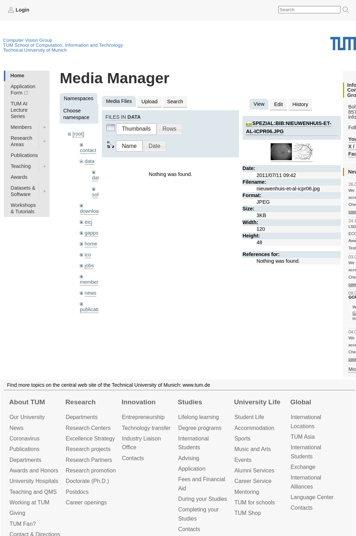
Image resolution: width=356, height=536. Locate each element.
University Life (257, 402)
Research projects (88, 449)
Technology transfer (146, 428)
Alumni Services (254, 470)
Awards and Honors (33, 470)
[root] (78, 134)
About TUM (27, 402)
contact (88, 150)
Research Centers (88, 428)
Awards (19, 177)
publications (93, 309)
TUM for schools (254, 502)
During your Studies (202, 499)
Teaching (21, 166)
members (90, 282)
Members (21, 127)
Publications (24, 155)
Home (17, 75)
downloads (92, 211)
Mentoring (246, 492)
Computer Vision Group (27, 40)
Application (191, 469)
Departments (25, 460)
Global (300, 402)
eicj (88, 222)
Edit (278, 104)
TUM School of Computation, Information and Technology (63, 45)
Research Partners (89, 460)
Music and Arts (252, 449)
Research (80, 402)
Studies (190, 402)
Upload (150, 101)
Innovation (139, 402)
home (91, 244)
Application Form (23, 90)
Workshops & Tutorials (23, 208)
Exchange (303, 467)
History (300, 104)
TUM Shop (247, 513)
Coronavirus (24, 439)
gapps (91, 233)
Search (175, 101)
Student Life (249, 417)
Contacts (133, 458)
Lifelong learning (198, 417)
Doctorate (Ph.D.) (87, 481)
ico (88, 254)
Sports (242, 439)
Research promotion (91, 470)
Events (242, 460)
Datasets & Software (23, 191)
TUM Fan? (22, 524)
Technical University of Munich (35, 50)
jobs (89, 265)
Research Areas (21, 141)
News (16, 428)
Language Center (312, 497)
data (90, 161)
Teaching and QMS (33, 492)
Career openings (86, 502)
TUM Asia (303, 437)
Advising (188, 458)
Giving (17, 513)
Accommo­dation (254, 428)
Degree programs (199, 428)
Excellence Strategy (90, 439)
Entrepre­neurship (143, 417)
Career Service (253, 481)
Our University (27, 417)
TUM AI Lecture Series (19, 110)
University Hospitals (33, 481)
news (91, 293)
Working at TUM (29, 502)
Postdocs (77, 492)
